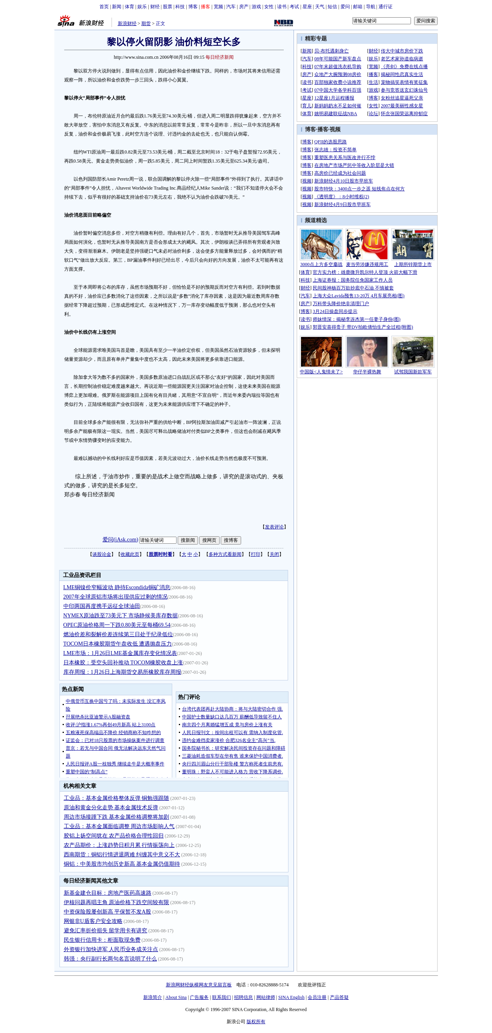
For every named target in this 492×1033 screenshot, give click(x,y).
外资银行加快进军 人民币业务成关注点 (111, 949)
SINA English (291, 997)
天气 (319, 6)
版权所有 (256, 1021)
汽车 (231, 6)
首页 (104, 6)
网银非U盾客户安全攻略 (93, 921)
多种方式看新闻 (225, 554)
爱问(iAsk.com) (120, 540)
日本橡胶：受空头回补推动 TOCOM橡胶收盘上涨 (123, 663)
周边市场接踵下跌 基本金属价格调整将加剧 (116, 817)
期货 (146, 23)
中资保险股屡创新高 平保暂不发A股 (107, 912)
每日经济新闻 (219, 57)
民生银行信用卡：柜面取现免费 (102, 940)
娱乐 (142, 6)
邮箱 (357, 6)
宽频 (218, 6)
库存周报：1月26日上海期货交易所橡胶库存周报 (122, 672)
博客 (193, 6)
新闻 (116, 6)
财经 (155, 6)
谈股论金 (101, 554)
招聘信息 (243, 997)
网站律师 (265, 997)
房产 (244, 6)
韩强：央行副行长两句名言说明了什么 (110, 959)
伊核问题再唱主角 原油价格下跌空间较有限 (116, 902)
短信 (332, 6)
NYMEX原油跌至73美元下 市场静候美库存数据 (120, 616)
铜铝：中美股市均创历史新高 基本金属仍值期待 (122, 864)
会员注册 (317, 997)
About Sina (176, 997)
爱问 (345, 6)
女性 (269, 6)
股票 (167, 6)
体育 (129, 6)
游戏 (256, 6)
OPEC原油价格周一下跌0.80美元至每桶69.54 (117, 625)
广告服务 (199, 997)
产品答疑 (339, 997)
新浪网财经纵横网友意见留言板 (199, 985)
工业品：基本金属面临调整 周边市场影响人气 (119, 826)
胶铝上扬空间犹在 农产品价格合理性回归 (114, 836)
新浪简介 (152, 997)
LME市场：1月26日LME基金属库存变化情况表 (120, 653)
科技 (180, 6)
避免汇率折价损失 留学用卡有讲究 (106, 930)
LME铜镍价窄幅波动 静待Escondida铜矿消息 (116, 587)
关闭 (274, 554)
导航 (370, 6)
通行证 (385, 6)
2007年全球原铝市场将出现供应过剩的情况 (115, 597)
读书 (282, 6)
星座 (307, 6)
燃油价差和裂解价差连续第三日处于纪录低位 (118, 634)
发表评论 (274, 527)
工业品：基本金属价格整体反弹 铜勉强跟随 (116, 798)
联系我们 (221, 997)
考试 (294, 6)
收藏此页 (130, 554)
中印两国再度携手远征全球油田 (101, 606)
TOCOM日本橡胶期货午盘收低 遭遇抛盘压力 (117, 644)
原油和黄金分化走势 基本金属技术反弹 (111, 807)
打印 (255, 554)
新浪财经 (127, 23)
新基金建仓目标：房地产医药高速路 (107, 893)
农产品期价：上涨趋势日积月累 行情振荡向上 (119, 845)
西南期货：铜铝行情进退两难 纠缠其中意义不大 (122, 855)
